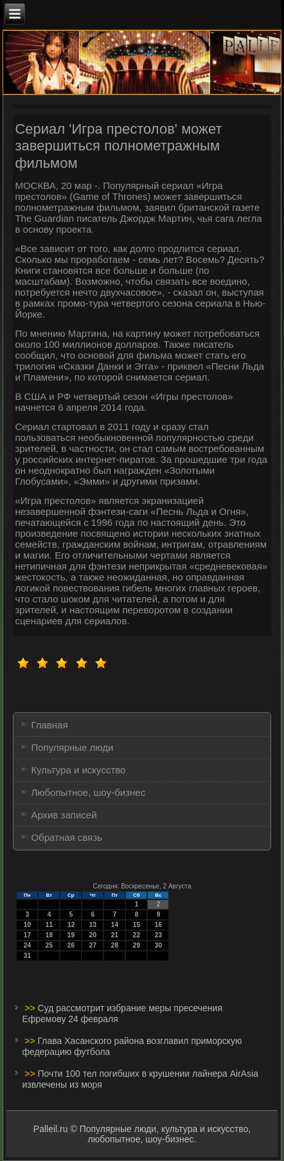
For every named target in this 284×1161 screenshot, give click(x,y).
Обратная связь (66, 837)
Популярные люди (72, 747)
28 (114, 945)
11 (49, 924)
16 (158, 924)
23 (158, 935)
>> (30, 1008)
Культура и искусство (78, 769)
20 (92, 935)
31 (27, 955)
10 (27, 924)
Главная (49, 724)
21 (114, 935)
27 (92, 945)
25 (49, 945)
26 (71, 945)
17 (27, 935)
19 (71, 935)
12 (71, 924)
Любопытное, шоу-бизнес (88, 792)
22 (136, 935)
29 (136, 945)
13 (92, 924)
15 (136, 924)
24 (27, 945)
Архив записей (63, 814)
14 (114, 924)
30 (158, 945)
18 (49, 935)
